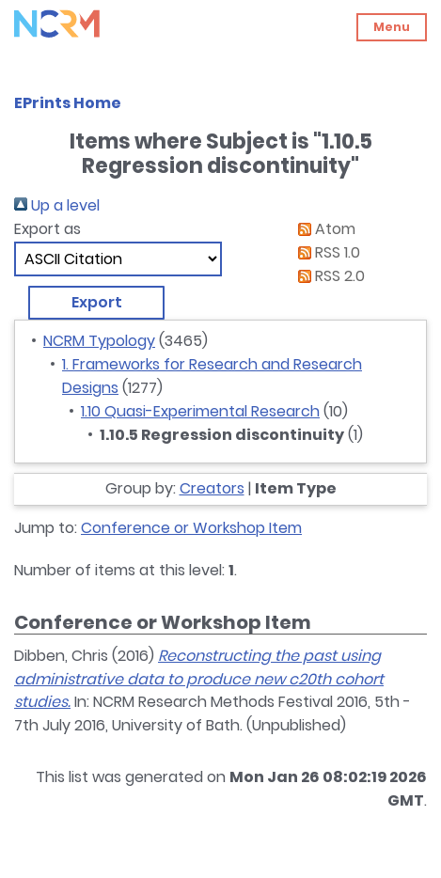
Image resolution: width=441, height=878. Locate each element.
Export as (47, 229)
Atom (323, 229)
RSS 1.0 (325, 252)
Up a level (57, 205)
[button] (96, 303)
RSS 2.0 (328, 276)
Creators (212, 488)
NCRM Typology (99, 341)
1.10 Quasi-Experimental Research (200, 411)
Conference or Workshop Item (191, 528)
